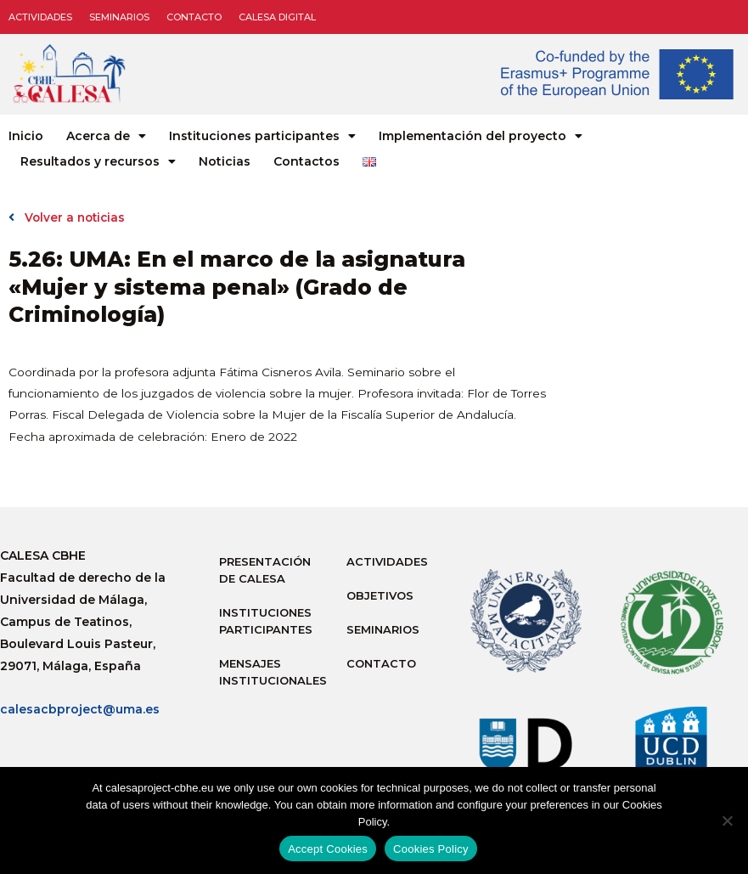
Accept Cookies (328, 849)
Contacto (194, 17)
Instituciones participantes (262, 136)
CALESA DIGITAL (277, 17)
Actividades (40, 17)
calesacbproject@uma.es (80, 709)
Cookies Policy (431, 849)
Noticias (224, 161)
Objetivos (379, 595)
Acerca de (106, 136)
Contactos (306, 161)
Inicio (25, 136)
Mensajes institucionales (273, 672)
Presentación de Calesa (265, 570)
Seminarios (119, 17)
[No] (726, 820)
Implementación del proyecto (480, 136)
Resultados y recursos (98, 161)
